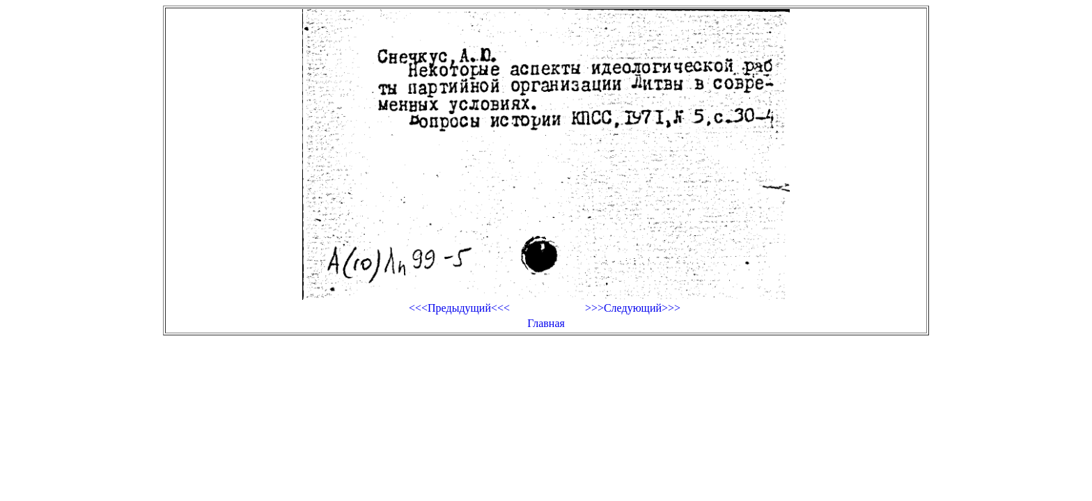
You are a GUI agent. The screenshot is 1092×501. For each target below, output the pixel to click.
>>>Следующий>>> (632, 308)
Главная (546, 323)
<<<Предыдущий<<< (459, 308)
